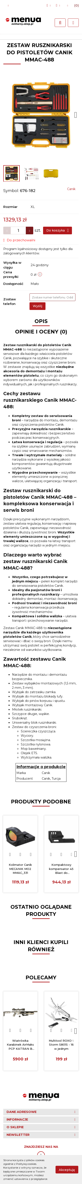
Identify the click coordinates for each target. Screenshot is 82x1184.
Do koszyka (57, 230)
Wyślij (37, 306)
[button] (75, 5)
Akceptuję (67, 1170)
